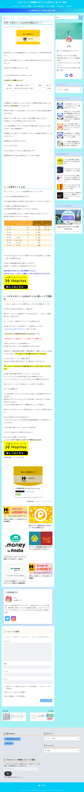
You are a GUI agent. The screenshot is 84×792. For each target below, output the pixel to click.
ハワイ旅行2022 (39, 6)
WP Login (9, 743)
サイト (6, 679)
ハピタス (13, 52)
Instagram (60, 6)
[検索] (80, 17)
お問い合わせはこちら (12, 739)
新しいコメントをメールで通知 (15, 692)
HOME (42, 785)
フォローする (30, 491)
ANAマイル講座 (26, 6)
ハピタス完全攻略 (18, 457)
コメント (7, 641)
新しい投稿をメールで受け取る (15, 696)
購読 (7, 774)
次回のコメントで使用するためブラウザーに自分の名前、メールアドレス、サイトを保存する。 (28, 687)
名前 (5, 663)
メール (6, 671)
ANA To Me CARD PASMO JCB (15, 329)
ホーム (15, 6)
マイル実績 (50, 6)
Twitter (69, 6)
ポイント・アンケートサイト (43, 501)
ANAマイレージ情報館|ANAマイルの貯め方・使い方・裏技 (42, 2)
